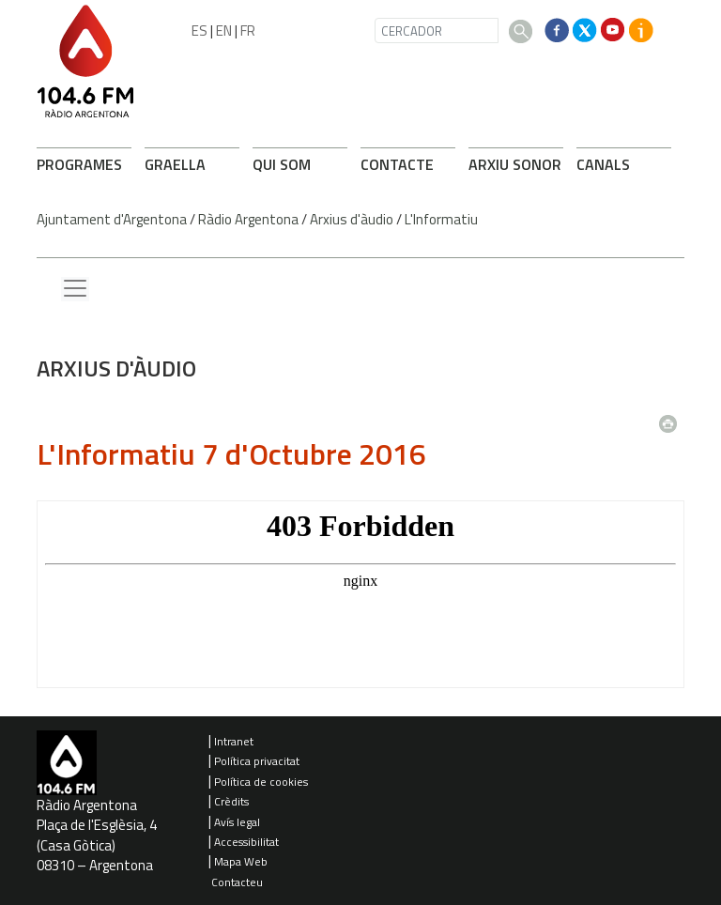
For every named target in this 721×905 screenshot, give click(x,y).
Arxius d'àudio (351, 219)
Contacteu (237, 882)
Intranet (233, 741)
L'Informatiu (441, 219)
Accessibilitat (246, 842)
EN (224, 30)
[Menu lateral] (75, 289)
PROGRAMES (79, 164)
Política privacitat (256, 761)
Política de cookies (261, 781)
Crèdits (231, 801)
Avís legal (237, 822)
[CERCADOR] (437, 30)
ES (199, 30)
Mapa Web (241, 861)
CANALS (603, 164)
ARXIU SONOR (514, 164)
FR (247, 30)
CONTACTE (397, 164)
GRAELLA (175, 164)
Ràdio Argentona (248, 219)
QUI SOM (282, 164)
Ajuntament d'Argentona (112, 219)
